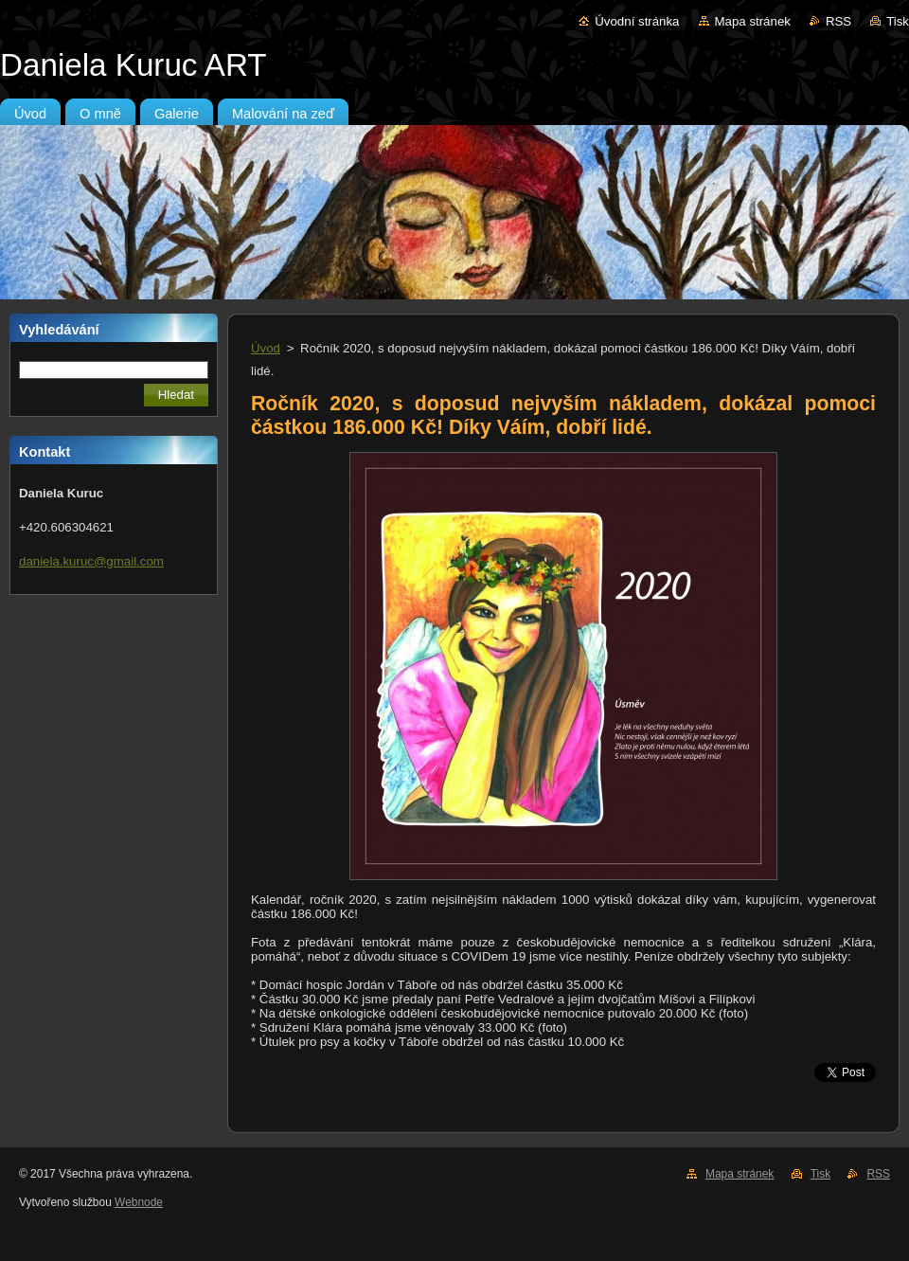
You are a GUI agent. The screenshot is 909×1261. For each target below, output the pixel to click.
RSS (838, 21)
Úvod (265, 348)
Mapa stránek (753, 21)
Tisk (897, 21)
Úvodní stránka (637, 21)
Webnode (139, 1202)
